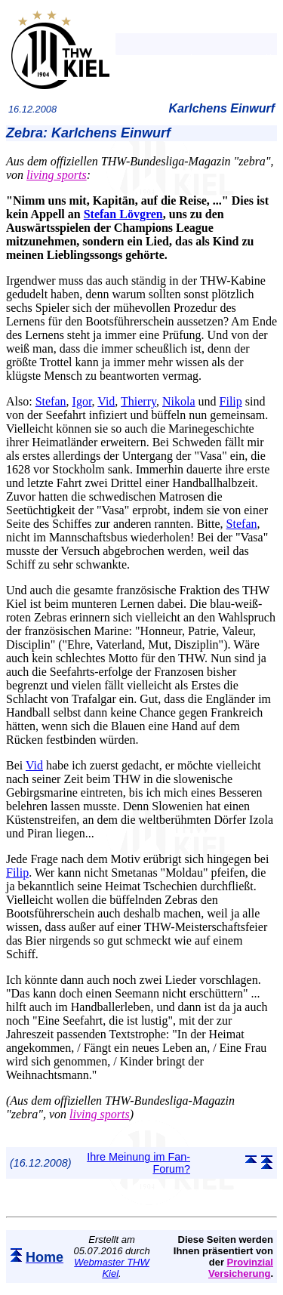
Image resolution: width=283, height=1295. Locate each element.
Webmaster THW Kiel (111, 1267)
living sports (56, 174)
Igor (82, 401)
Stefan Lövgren (123, 214)
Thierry (138, 401)
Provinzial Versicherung (240, 1267)
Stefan (50, 401)
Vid (106, 401)
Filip (231, 401)
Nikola (178, 401)
